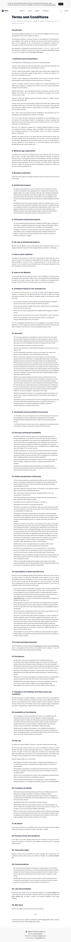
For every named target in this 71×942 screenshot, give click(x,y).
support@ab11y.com (19, 598)
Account (66, 10)
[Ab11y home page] (5, 10)
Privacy (35, 935)
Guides (29, 11)
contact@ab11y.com (40, 938)
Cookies (40, 935)
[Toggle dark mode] (61, 11)
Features (37, 11)
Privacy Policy (38, 646)
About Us (22, 11)
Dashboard (45, 11)
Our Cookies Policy (51, 5)
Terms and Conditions (38, 933)
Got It (60, 4)
